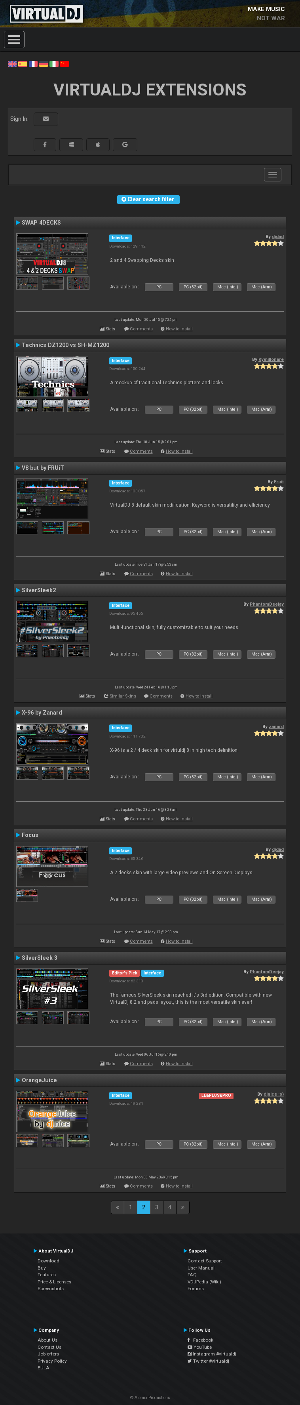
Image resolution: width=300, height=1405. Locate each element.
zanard (276, 726)
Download (48, 1261)
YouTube (200, 1347)
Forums (196, 1288)
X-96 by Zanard (42, 712)
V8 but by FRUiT (43, 468)
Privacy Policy (52, 1361)
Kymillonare (271, 359)
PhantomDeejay (267, 604)
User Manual (201, 1268)
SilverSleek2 (39, 590)
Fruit (279, 481)
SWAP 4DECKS (41, 222)
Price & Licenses (54, 1282)
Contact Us (49, 1347)
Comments (141, 329)
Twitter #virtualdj (208, 1361)
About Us (47, 1340)
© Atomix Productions (150, 1397)
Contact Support (205, 1261)
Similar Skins (123, 696)
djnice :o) (274, 1094)
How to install (179, 329)
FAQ (192, 1274)
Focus (30, 835)
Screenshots (51, 1288)
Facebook (200, 1340)
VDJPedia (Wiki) (204, 1282)
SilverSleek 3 (39, 958)
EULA (43, 1368)
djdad (278, 236)
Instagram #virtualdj (212, 1354)
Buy (42, 1268)
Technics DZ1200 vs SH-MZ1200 (65, 345)
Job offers (48, 1354)
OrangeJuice (39, 1080)
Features (47, 1274)
